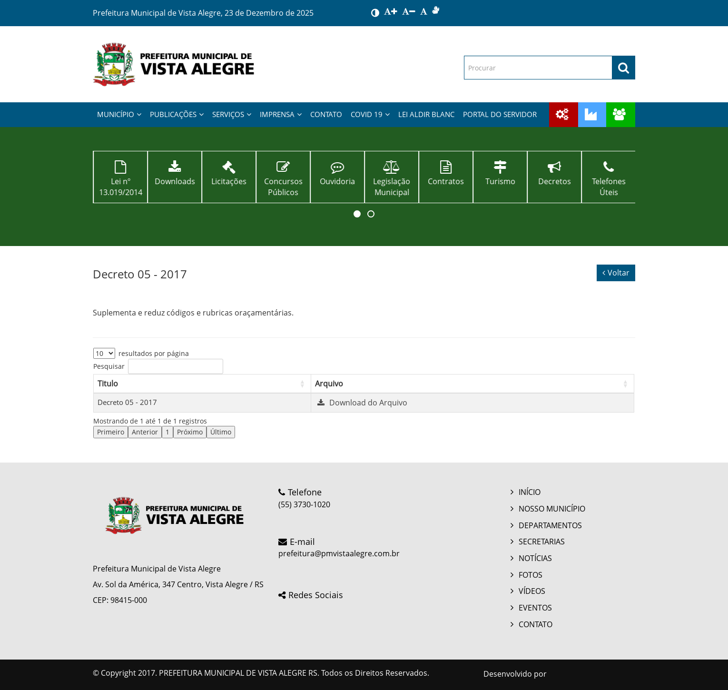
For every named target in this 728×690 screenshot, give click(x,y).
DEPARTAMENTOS (550, 525)
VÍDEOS (532, 591)
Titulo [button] (108, 383)
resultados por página (153, 353)
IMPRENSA (281, 114)
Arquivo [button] (329, 383)
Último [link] (220, 431)
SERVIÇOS (231, 114)
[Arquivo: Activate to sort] (472, 383)
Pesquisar (109, 366)
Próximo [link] (190, 431)
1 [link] (167, 431)
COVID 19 (370, 114)
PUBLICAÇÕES (177, 114)
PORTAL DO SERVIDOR (500, 114)
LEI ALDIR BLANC (426, 114)
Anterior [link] (145, 431)
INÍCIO (530, 492)
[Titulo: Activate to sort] (202, 383)
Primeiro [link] (110, 431)
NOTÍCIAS (535, 558)
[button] (357, 214)
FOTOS (530, 575)
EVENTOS (535, 607)
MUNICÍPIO (119, 114)
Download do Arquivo (361, 402)
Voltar (616, 272)
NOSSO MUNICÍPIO (552, 508)
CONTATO (326, 114)
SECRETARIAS (542, 541)
